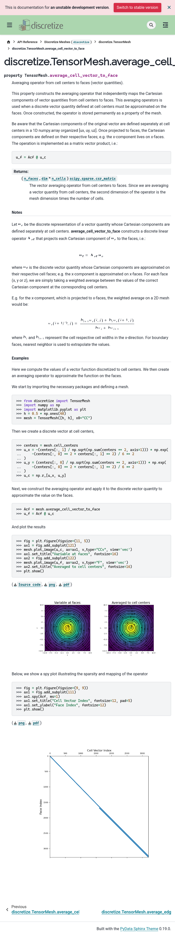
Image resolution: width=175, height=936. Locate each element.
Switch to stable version (137, 7)
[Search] (151, 25)
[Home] (9, 42)
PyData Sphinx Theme (139, 928)
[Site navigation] (9, 25)
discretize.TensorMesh (114, 42)
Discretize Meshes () (68, 42)
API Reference (27, 42)
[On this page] (165, 25)
